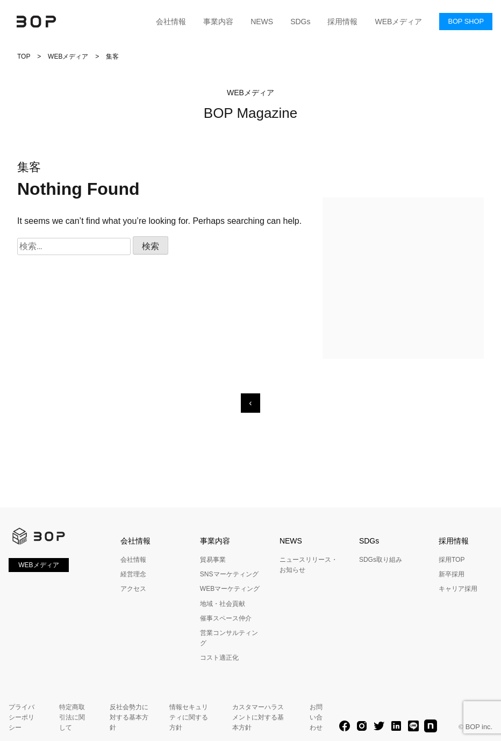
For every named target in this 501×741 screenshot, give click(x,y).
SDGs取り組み (380, 559)
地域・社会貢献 (222, 604)
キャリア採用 (458, 588)
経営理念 (133, 574)
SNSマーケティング (229, 574)
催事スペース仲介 (226, 618)
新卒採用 (451, 574)
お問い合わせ (316, 717)
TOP (23, 56)
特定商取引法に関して (72, 717)
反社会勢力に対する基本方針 (129, 717)
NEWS (262, 21)
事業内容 (218, 21)
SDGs (300, 21)
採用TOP (451, 559)
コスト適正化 (219, 657)
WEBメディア (398, 21)
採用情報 (342, 21)
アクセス (133, 588)
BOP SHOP (466, 21)
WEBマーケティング (230, 588)
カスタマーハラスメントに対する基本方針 (258, 717)
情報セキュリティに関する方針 (188, 717)
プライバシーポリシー (21, 717)
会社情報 (171, 21)
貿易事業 (213, 559)
